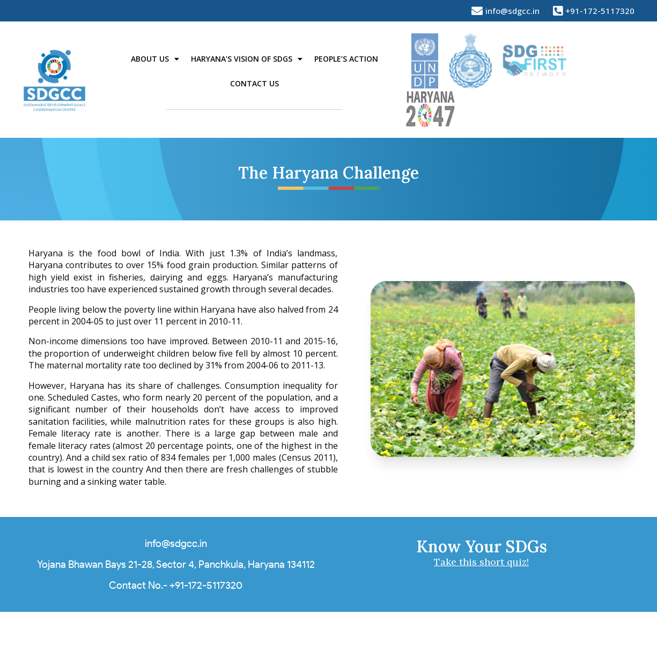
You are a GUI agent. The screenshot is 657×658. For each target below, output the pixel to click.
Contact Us (254, 83)
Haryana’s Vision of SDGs (246, 59)
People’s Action (346, 59)
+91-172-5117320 (205, 585)
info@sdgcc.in (176, 543)
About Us (155, 59)
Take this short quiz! (481, 562)
